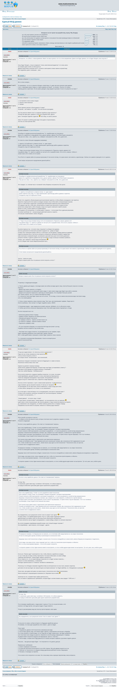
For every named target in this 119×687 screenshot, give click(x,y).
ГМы (13, 18)
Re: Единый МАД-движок (34, 51)
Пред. (103, 26)
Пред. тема (107, 29)
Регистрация (10, 11)
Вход (4, 11)
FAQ (109, 11)
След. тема (113, 29)
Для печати (5, 29)
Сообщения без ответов (8, 16)
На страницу (99, 26)
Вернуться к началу (7, 75)
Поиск (114, 11)
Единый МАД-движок (11, 22)
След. (115, 26)
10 (112, 26)
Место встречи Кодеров (20, 18)
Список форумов (7, 18)
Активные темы (18, 16)
